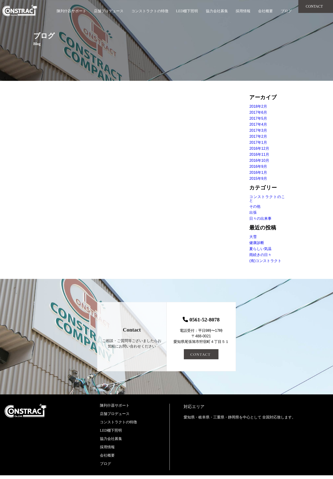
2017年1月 (258, 142)
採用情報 (243, 11)
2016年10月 (259, 160)
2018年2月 (258, 106)
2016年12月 (259, 148)
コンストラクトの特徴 (149, 11)
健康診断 (256, 243)
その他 (254, 206)
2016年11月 (259, 154)
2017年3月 (258, 130)
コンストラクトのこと (267, 198)
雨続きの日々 (260, 255)
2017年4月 (258, 124)
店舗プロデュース (108, 11)
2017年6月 (258, 112)
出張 (253, 212)
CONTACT (314, 6)
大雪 (253, 237)
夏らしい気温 (260, 249)
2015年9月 (258, 178)
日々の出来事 (260, 218)
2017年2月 (258, 136)
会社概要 (265, 11)
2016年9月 (258, 166)
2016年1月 (258, 172)
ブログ (286, 11)
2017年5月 (258, 118)
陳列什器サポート (71, 11)
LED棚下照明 (187, 11)
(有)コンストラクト (265, 261)
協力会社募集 (217, 11)
